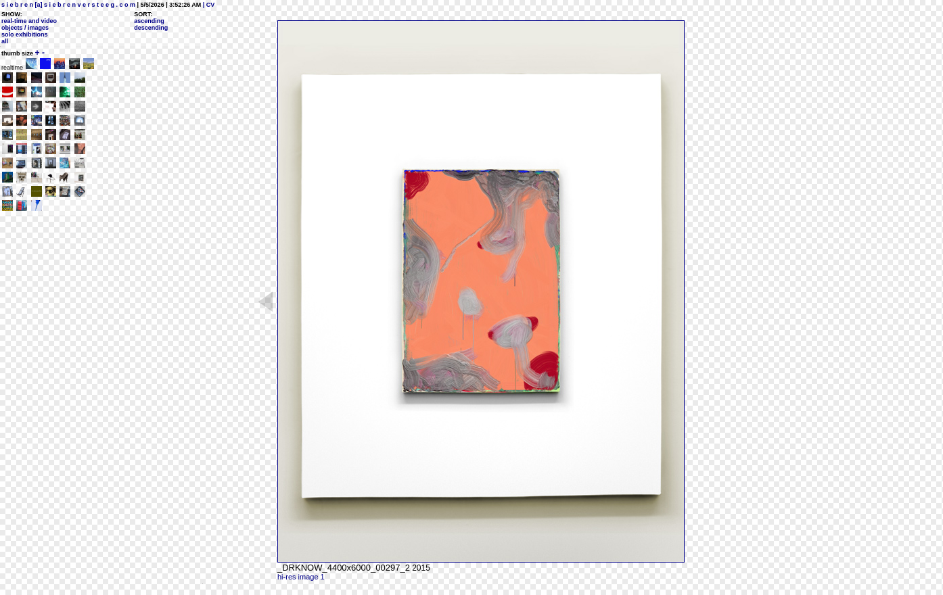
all (4, 41)
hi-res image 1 (301, 577)
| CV (207, 4)
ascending (149, 21)
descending (151, 27)
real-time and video (29, 21)
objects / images (25, 27)
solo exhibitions (24, 34)
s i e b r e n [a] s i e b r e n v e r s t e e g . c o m (68, 4)
